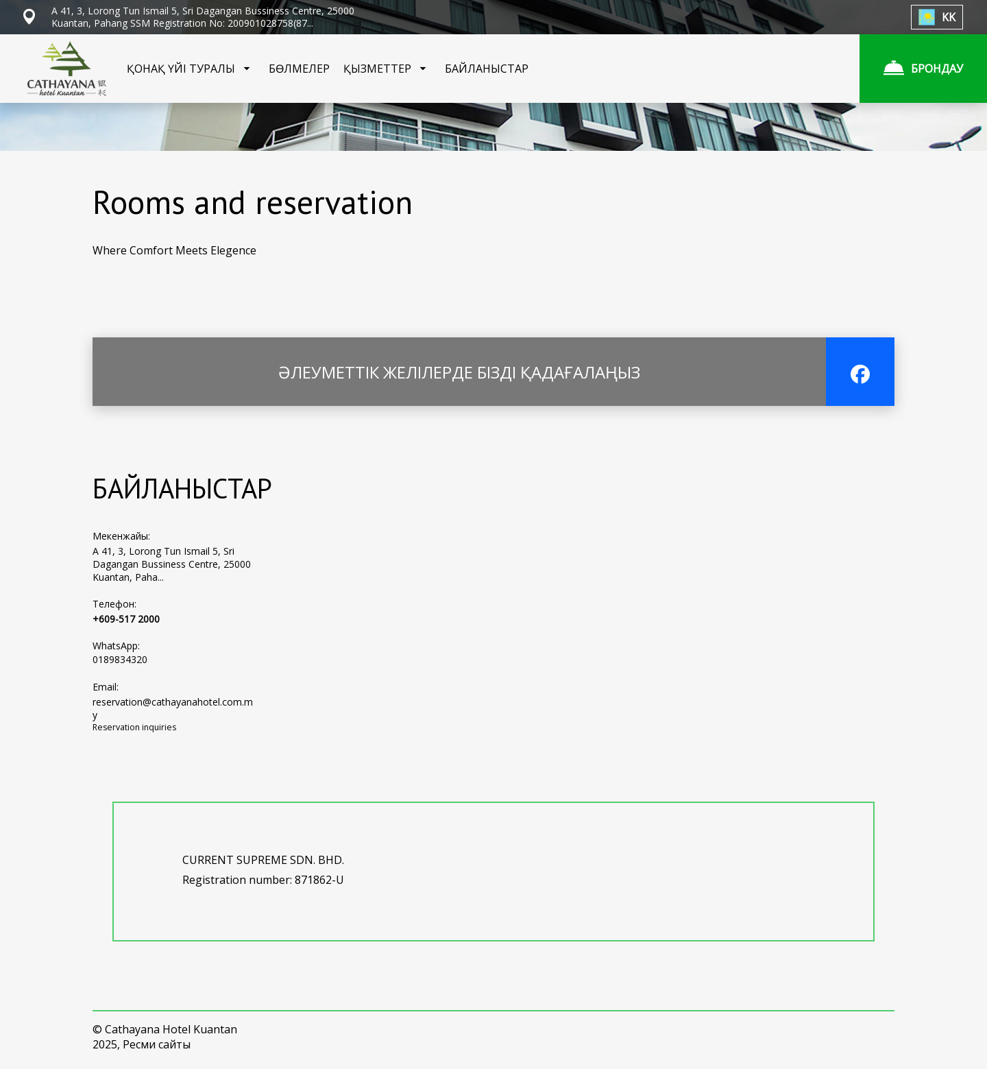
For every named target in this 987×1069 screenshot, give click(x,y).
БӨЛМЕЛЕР (299, 68)
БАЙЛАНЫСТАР (486, 68)
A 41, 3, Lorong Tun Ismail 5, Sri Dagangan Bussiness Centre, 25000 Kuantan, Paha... (172, 564)
